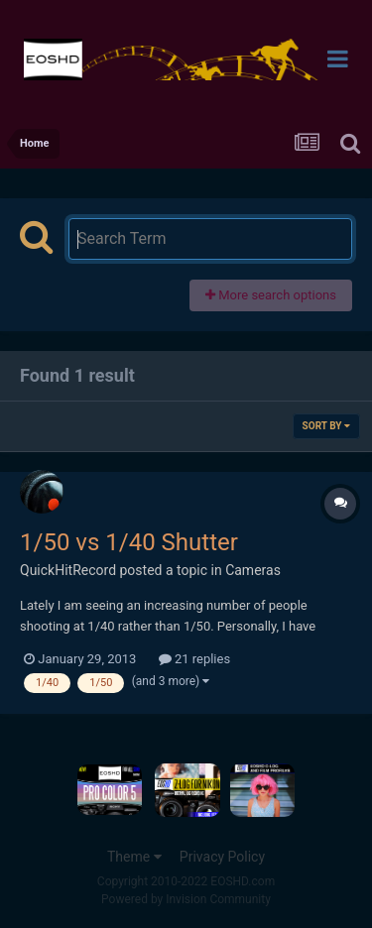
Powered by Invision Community (186, 899)
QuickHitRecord (68, 570)
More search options (270, 295)
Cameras (253, 570)
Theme (134, 857)
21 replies (194, 658)
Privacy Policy (222, 857)
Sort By (326, 425)
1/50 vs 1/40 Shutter (129, 542)
